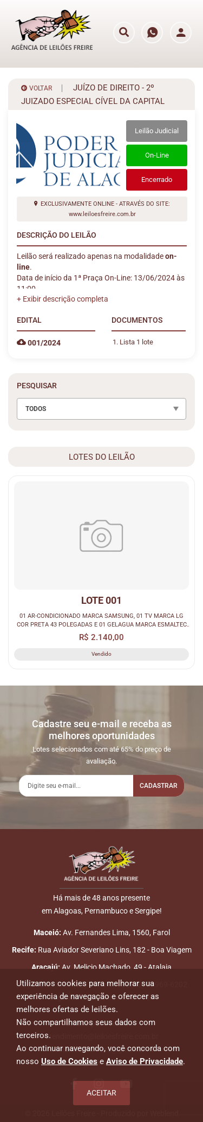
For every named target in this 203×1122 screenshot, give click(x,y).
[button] (62, 299)
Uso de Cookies (69, 1061)
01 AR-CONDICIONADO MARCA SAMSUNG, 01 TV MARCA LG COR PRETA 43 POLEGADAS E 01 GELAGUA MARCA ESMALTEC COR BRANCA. (102, 620)
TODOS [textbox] (35, 409)
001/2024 (39, 342)
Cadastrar (159, 786)
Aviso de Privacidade (144, 1061)
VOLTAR (36, 88)
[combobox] (101, 409)
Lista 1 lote (136, 342)
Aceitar (101, 1092)
